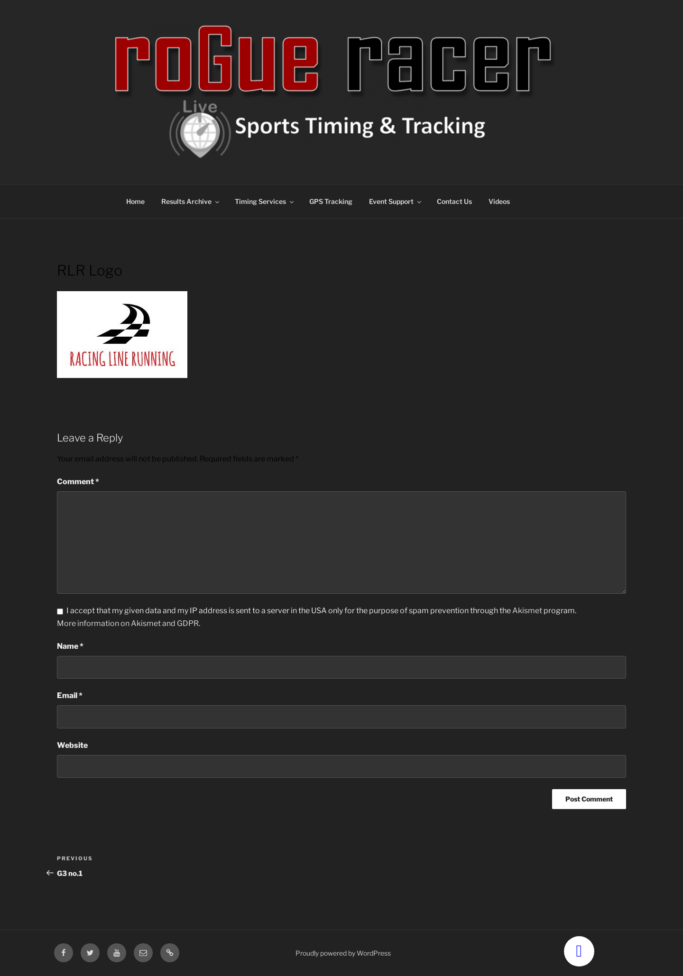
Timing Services (265, 201)
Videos (499, 201)
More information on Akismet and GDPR (128, 623)
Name (70, 646)
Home (135, 201)
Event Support (396, 201)
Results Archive (191, 201)
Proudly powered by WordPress (343, 953)
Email (70, 695)
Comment (78, 481)
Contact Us (454, 201)
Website (72, 745)
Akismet (527, 610)
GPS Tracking (330, 201)
